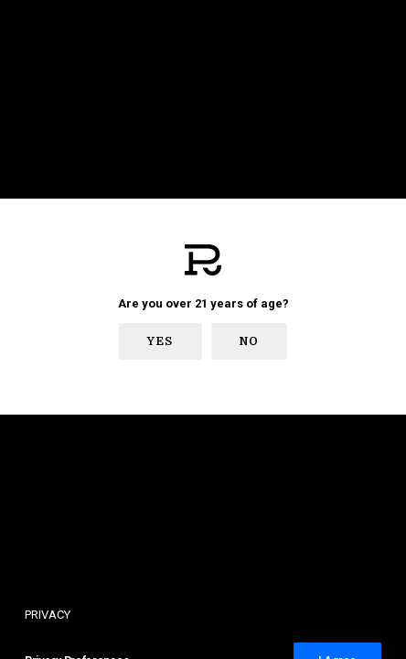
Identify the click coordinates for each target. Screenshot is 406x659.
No (249, 341)
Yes (160, 341)
